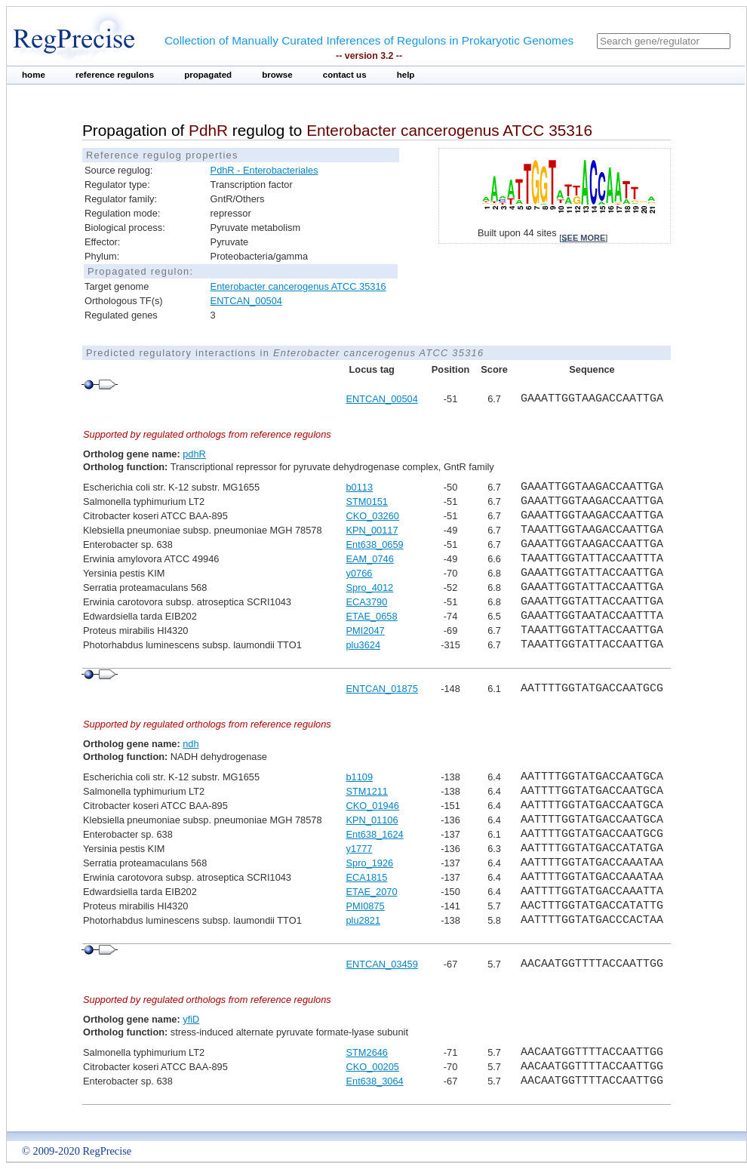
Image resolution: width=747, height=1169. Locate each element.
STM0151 (367, 501)
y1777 (359, 848)
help (406, 74)
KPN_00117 (372, 530)
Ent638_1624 (375, 834)
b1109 (360, 777)
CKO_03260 (372, 515)
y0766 (359, 573)
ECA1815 (367, 877)
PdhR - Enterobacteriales (264, 170)
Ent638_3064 (375, 1081)
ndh (190, 743)
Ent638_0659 (375, 544)
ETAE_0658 (372, 616)
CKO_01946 (372, 805)
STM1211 (367, 791)
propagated (208, 74)
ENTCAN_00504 (246, 300)
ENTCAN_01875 (382, 688)
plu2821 (363, 920)
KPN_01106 (372, 820)
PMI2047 (365, 630)
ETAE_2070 (372, 891)
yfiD (191, 1019)
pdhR (194, 454)
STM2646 (367, 1052)
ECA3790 (367, 602)
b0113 (360, 487)
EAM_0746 (370, 559)
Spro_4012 (370, 587)
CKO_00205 (372, 1066)
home (33, 74)
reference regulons (114, 74)
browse (277, 74)
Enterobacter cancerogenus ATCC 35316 (298, 286)
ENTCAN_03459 (382, 964)
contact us (345, 74)
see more (583, 237)
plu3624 (363, 645)
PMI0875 (365, 906)
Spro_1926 (370, 863)
